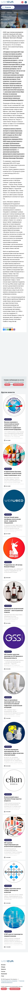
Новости (3, 969)
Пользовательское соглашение (9, 980)
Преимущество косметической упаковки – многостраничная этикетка (13, 610)
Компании (4, 973)
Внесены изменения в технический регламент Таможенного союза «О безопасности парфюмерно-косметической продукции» (12, 425)
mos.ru (11, 327)
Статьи (3, 971)
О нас (2, 976)
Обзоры (3, 967)
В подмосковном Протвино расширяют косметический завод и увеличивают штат (12, 473)
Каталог (3, 964)
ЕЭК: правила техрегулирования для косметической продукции (12, 844)
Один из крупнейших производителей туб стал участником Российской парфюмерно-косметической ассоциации (13, 703)
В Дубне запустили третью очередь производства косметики (12, 890)
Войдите (7, 384)
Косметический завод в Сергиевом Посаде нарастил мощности (13, 798)
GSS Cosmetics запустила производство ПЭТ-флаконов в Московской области (13, 656)
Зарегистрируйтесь (18, 384)
